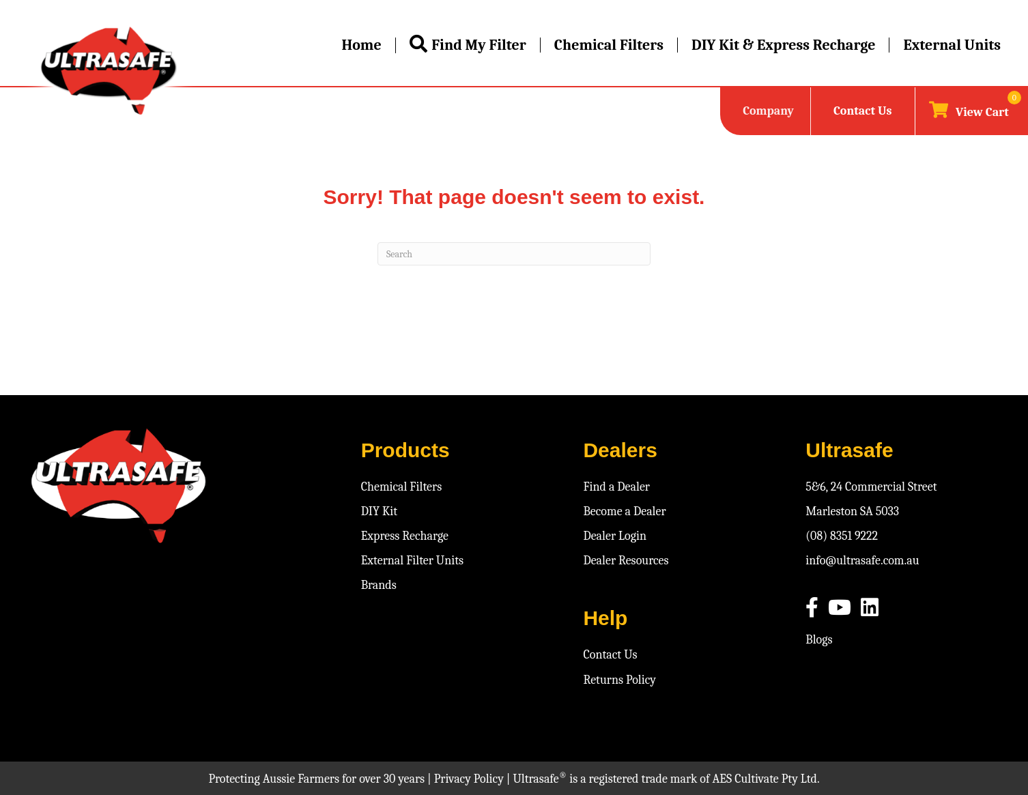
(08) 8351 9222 (841, 536)
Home (361, 45)
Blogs (818, 640)
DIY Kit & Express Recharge (783, 45)
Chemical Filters (608, 45)
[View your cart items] (969, 111)
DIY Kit (379, 511)
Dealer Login (614, 536)
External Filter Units (412, 560)
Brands (379, 585)
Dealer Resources (625, 560)
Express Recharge (404, 536)
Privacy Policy (469, 779)
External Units (952, 45)
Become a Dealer (624, 511)
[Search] (514, 253)
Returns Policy (619, 680)
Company (768, 111)
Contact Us (862, 111)
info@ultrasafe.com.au (862, 560)
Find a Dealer (616, 487)
